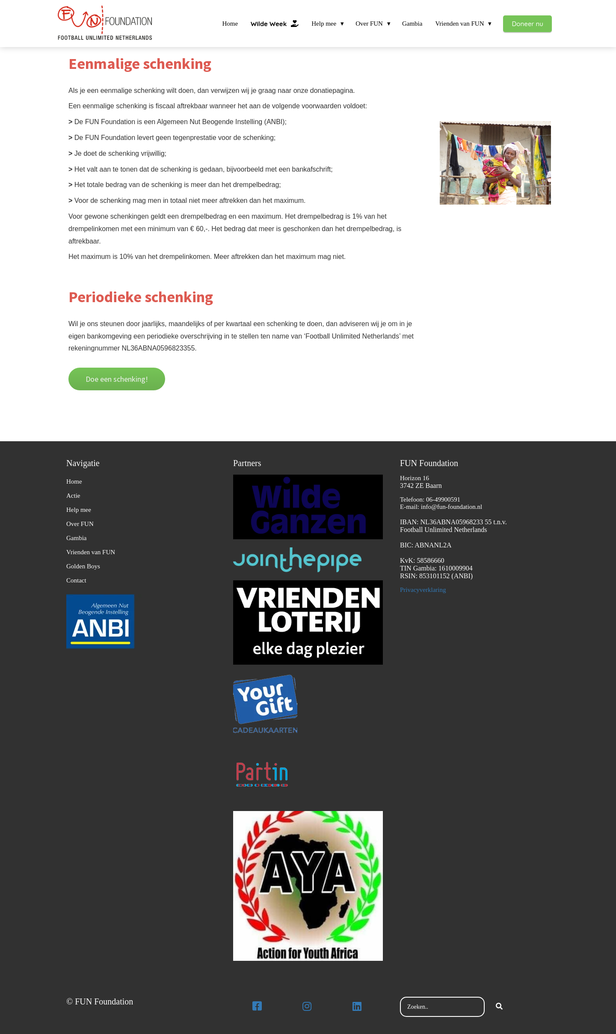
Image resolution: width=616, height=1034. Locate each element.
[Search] (499, 1007)
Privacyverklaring (423, 589)
